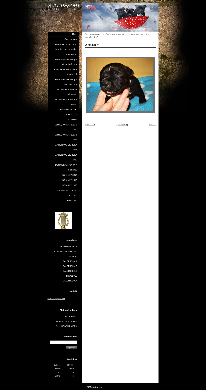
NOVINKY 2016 (69, 185)
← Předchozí (90, 124)
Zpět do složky (122, 124)
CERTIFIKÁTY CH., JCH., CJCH (68, 112)
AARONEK (72, 119)
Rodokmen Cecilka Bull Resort (66, 102)
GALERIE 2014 (70, 261)
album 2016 (71, 276)
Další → (152, 124)
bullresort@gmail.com (56, 299)
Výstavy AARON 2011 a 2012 (66, 127)
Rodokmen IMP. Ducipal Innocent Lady (66, 81)
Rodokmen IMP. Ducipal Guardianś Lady (66, 61)
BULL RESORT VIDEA (66, 326)
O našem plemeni (69, 39)
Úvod (87, 34)
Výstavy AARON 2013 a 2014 (66, 137)
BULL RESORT (64, 5)
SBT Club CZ (71, 316)
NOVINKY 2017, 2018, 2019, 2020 (66, 192)
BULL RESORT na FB (66, 321)
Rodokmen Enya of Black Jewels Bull (65, 71)
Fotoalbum (95, 34)
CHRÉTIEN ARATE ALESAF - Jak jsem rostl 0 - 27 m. (124, 34)
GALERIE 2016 (70, 271)
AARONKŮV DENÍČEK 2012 (66, 157)
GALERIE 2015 (70, 266)
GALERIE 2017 (70, 281)
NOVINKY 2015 (69, 180)
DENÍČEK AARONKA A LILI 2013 (66, 167)
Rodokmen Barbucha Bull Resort (67, 91)
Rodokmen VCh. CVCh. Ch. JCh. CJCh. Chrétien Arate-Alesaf (65, 49)
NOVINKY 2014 (69, 175)
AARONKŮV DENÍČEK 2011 (66, 147)
